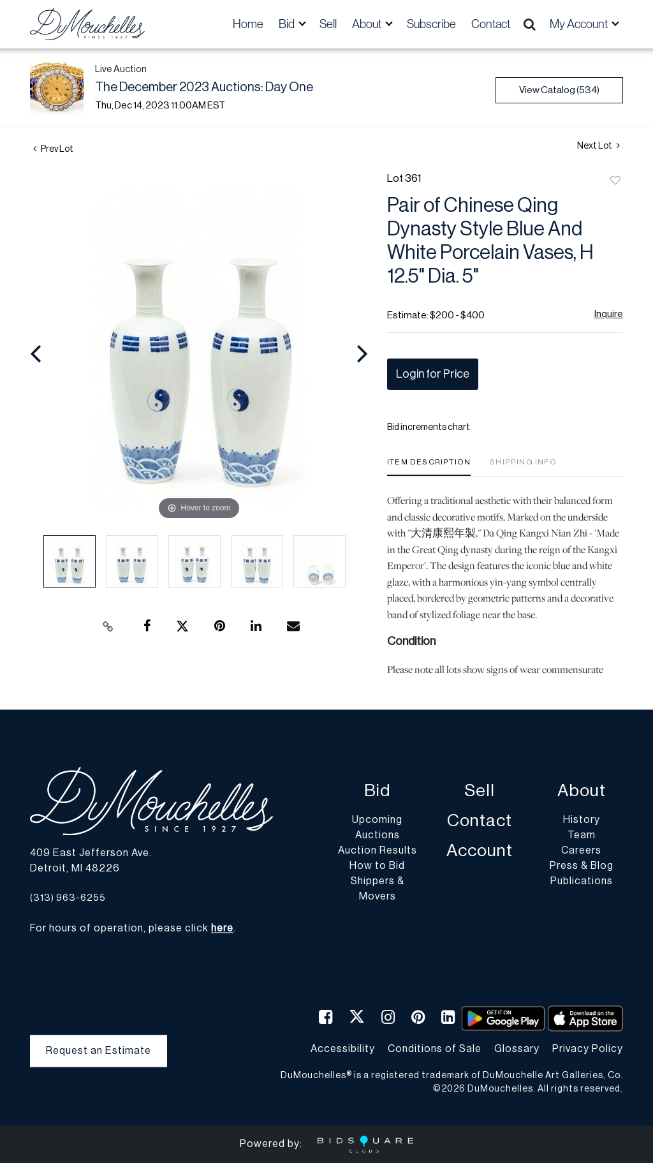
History (581, 820)
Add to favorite (615, 181)
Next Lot (598, 146)
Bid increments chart (428, 427)
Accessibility (343, 1049)
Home (248, 24)
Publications (581, 882)
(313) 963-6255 (68, 898)
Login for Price (432, 374)
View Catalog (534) (559, 90)
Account (479, 851)
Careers (581, 851)
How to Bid (377, 866)
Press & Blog (581, 866)
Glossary (516, 1049)
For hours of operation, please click (131, 929)
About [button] (367, 24)
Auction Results (377, 851)
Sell (328, 24)
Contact (490, 24)
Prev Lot (53, 149)
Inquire (608, 314)
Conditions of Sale (434, 1049)
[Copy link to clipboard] (108, 626)
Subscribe (431, 24)
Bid (377, 791)
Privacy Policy (587, 1049)
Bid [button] (288, 24)
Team (582, 836)
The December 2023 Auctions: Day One (204, 87)
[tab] (429, 466)
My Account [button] (580, 24)
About (581, 791)
